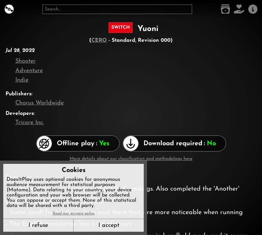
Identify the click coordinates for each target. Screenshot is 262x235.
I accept (108, 225)
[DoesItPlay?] (9, 9)
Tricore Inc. (29, 122)
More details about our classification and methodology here (131, 158)
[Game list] (225, 9)
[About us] (252, 9)
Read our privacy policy (74, 213)
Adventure (29, 71)
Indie (21, 80)
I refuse (38, 225)
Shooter (25, 61)
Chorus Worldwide (39, 103)
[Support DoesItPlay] (239, 9)
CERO (99, 40)
